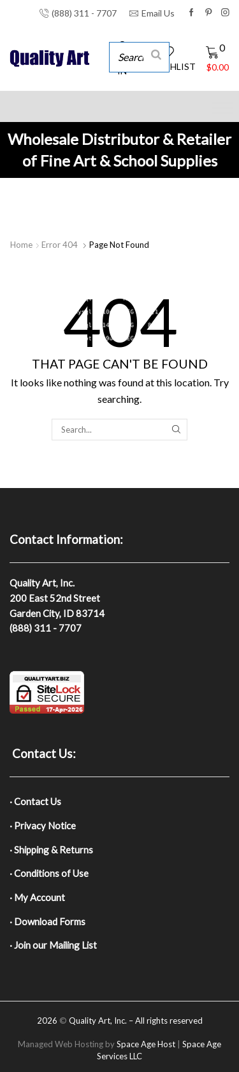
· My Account (37, 897)
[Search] (156, 53)
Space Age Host (146, 1044)
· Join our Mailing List (53, 945)
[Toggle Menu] (222, 108)
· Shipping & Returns (51, 849)
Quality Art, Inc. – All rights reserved (136, 1020)
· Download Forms (47, 921)
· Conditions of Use (49, 873)
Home (21, 245)
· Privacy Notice (43, 825)
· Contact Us (35, 801)
